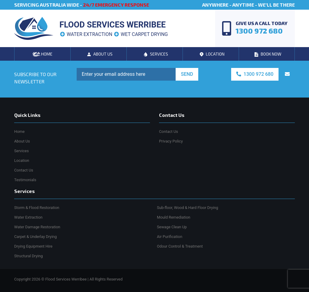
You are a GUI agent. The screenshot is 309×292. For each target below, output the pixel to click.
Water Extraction (28, 217)
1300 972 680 (254, 74)
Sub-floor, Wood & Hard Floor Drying (187, 207)
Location (21, 160)
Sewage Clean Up (172, 227)
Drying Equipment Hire (33, 246)
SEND (187, 74)
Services (21, 151)
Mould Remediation (173, 217)
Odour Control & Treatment (180, 246)
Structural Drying (28, 256)
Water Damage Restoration (37, 227)
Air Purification (169, 236)
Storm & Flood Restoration (36, 207)
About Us (22, 141)
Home (19, 131)
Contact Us (23, 170)
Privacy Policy (171, 141)
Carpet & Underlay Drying (35, 236)
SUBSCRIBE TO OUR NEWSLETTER (35, 77)
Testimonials (25, 180)
